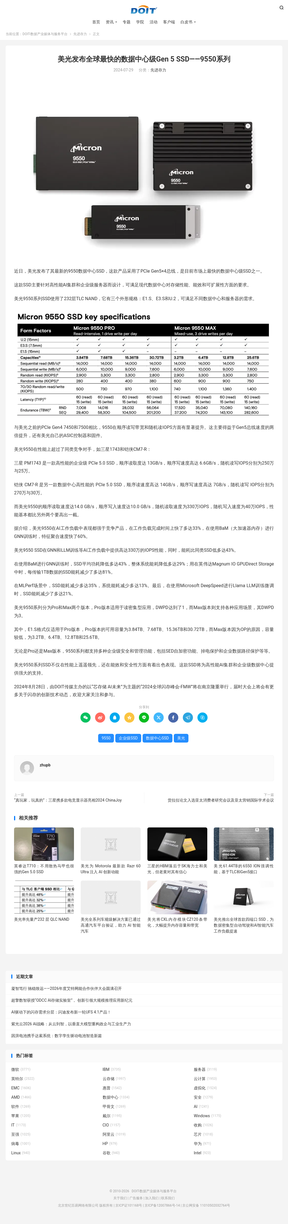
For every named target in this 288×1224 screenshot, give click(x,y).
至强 (20, 1137)
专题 (126, 22)
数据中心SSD (157, 741)
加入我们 (152, 1201)
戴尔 (112, 1118)
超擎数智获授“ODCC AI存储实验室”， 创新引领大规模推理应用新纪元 (71, 1003)
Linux (20, 1155)
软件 (20, 1109)
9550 (106, 741)
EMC (21, 1091)
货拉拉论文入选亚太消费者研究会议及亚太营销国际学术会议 (221, 803)
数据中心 (116, 1100)
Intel (202, 1155)
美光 (181, 741)
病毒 (20, 1146)
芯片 (203, 1137)
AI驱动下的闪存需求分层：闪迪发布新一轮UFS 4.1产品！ (61, 1015)
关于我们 (120, 1201)
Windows (207, 1118)
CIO (111, 1128)
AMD (21, 1100)
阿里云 (114, 1137)
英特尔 (22, 1081)
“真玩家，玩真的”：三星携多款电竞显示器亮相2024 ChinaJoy (68, 803)
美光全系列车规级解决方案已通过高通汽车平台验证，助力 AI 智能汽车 (111, 928)
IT (18, 1128)
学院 (140, 22)
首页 (96, 22)
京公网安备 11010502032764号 (206, 1208)
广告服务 (136, 1201)
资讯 (110, 22)
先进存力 (80, 37)
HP (110, 1146)
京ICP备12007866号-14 (162, 1208)
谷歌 (111, 1155)
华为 (202, 1146)
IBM (112, 1072)
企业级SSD (128, 741)
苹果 (20, 1118)
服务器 (205, 1072)
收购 (203, 1128)
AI (201, 1109)
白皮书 (186, 22)
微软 (20, 1072)
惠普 (112, 1091)
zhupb (45, 768)
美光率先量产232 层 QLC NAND (41, 922)
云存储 (114, 1081)
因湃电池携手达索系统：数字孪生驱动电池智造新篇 (56, 1038)
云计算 (205, 1081)
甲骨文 (114, 1109)
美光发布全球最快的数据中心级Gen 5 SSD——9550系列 (144, 62)
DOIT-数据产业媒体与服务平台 (144, 10)
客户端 (169, 22)
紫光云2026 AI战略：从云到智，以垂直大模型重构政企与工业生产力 (71, 1026)
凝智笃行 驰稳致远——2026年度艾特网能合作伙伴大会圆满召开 (66, 991)
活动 (154, 22)
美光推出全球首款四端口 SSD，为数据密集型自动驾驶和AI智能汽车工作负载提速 (244, 928)
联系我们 (168, 1201)
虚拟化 (205, 1091)
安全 (203, 1100)
